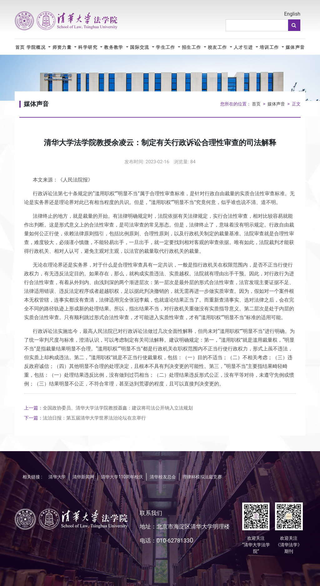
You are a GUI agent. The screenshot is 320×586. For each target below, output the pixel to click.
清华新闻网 (83, 476)
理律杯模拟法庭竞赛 (202, 476)
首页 (20, 47)
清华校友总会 (163, 476)
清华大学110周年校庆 (122, 476)
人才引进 (244, 47)
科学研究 (88, 47)
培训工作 (270, 47)
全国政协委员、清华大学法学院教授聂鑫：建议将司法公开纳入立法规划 (108, 408)
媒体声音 (295, 47)
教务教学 (114, 47)
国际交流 (140, 47)
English (292, 14)
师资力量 (62, 47)
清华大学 (57, 476)
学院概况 (37, 47)
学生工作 (166, 47)
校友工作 (218, 47)
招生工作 (192, 47)
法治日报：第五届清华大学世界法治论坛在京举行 (85, 418)
